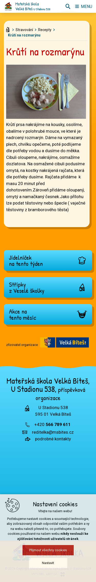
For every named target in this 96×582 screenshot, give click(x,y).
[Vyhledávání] (68, 6)
